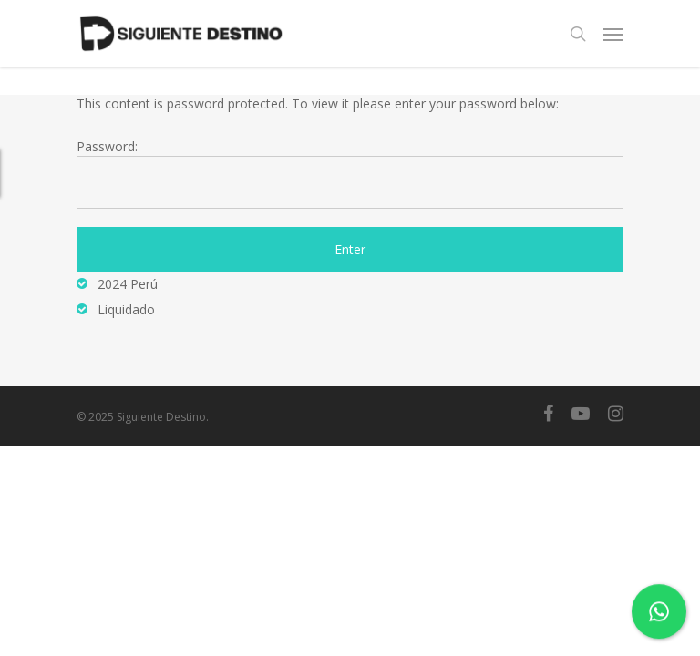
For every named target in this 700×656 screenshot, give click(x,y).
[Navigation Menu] (613, 34)
